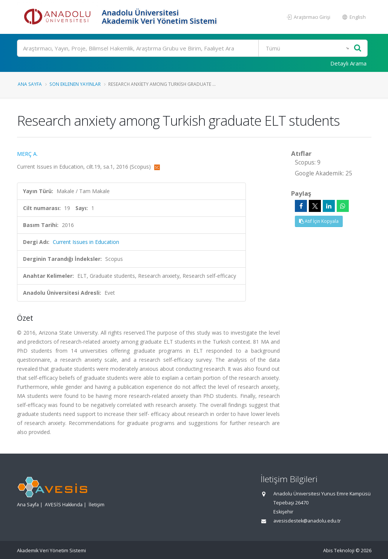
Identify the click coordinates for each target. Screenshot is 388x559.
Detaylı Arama (348, 63)
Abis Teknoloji (338, 550)
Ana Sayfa (30, 84)
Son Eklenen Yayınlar (75, 84)
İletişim (96, 504)
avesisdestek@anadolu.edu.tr (307, 521)
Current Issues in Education (86, 241)
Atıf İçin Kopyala (319, 221)
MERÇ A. (27, 153)
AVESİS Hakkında (64, 504)
